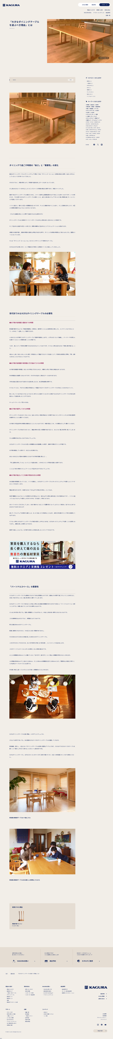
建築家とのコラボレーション (68, 993)
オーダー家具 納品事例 (67, 991)
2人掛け (92, 112)
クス (87, 133)
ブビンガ (95, 139)
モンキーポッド (94, 131)
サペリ (99, 129)
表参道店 (27, 1014)
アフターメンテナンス (48, 994)
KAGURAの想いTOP (48, 989)
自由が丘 (92, 104)
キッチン (88, 124)
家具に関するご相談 (11, 1014)
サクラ (98, 133)
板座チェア (97, 118)
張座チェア (89, 120)
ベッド (92, 122)
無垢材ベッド (10, 998)
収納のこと (89, 89)
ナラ (95, 127)
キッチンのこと (90, 92)
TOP (7, 973)
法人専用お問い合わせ (11, 1023)
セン (91, 133)
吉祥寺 (97, 104)
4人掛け (97, 110)
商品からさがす (10, 989)
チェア (95, 116)
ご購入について (10, 1016)
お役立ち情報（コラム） (49, 1014)
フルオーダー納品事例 (30, 994)
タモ (87, 129)
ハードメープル (90, 127)
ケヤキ (94, 133)
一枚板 (96, 114)
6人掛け (88, 112)
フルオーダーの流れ (29, 993)
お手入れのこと (90, 85)
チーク (88, 131)
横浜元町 (88, 106)
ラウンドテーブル (90, 114)
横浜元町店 (27, 1021)
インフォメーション (91, 96)
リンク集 (45, 1016)
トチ (99, 131)
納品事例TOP (65, 989)
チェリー (96, 125)
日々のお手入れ (10, 1019)
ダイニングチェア (90, 118)
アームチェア (95, 120)
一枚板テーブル (90, 116)
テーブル (96, 108)
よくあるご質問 (10, 1017)
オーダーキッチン (95, 124)
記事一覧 (12, 973)
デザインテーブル (10, 994)
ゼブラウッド (92, 135)
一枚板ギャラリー (29, 1016)
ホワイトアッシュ (93, 129)
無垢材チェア (10, 991)
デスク (88, 122)
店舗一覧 (27, 1012)
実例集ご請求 (10, 1025)
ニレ (91, 139)
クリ (87, 139)
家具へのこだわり (29, 989)
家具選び (91, 108)
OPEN (71, 79)
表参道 (88, 104)
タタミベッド (97, 122)
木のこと (89, 87)
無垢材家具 (98, 106)
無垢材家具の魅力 (47, 991)
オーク (98, 127)
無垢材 (93, 106)
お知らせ (45, 1012)
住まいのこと (90, 94)
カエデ (98, 137)
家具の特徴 (27, 991)
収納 (8, 1000)
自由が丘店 (27, 1019)
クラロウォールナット (91, 137)
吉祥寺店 (27, 1017)
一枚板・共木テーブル (11, 993)
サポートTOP (10, 1012)
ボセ (87, 135)
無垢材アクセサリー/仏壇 (12, 1002)
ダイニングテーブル (90, 110)
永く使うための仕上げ (48, 993)
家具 (87, 108)
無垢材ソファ (10, 996)
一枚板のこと (90, 83)
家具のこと (89, 81)
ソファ (100, 120)
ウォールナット (90, 125)
